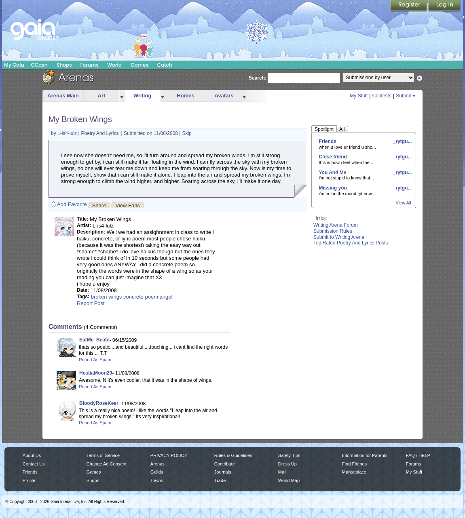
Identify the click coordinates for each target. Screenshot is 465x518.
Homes (185, 96)
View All (403, 202)
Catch (164, 64)
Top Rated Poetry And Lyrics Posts (350, 243)
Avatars (223, 96)
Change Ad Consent (107, 463)
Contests (381, 96)
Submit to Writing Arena (338, 237)
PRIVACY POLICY (168, 455)
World (114, 64)
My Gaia (14, 64)
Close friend (333, 157)
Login (444, 6)
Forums (89, 64)
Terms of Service (103, 455)
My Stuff (359, 96)
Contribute (224, 463)
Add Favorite (72, 204)
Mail (282, 472)
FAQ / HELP (418, 455)
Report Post (91, 303)
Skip (186, 133)
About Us (32, 455)
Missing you (333, 188)
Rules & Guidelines (233, 455)
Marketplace (354, 472)
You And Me (333, 172)
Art (102, 96)
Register (409, 6)
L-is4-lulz (67, 133)
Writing (142, 96)
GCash (39, 64)
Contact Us (34, 463)
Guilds (156, 472)
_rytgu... (401, 141)
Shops (64, 64)
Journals (222, 472)
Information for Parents (364, 455)
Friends (327, 141)
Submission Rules (332, 231)
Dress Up (287, 463)
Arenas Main (62, 96)
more (121, 96)
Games (139, 64)
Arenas (157, 463)
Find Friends (354, 463)
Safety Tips (289, 455)
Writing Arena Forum (335, 225)
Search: (257, 78)
